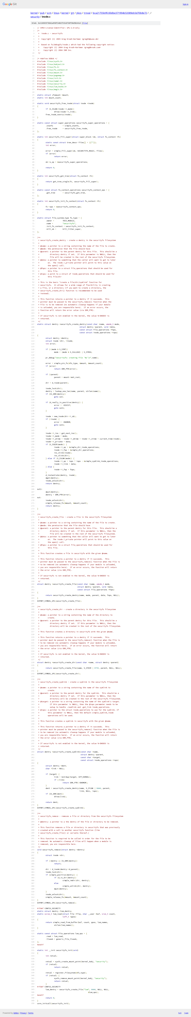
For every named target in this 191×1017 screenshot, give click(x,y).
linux (56, 12)
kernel (34, 12)
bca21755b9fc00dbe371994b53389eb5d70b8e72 (120, 12)
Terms (30, 1013)
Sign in (185, 4)
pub (42, 12)
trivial (87, 12)
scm (49, 12)
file (85, 23)
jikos (79, 12)
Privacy (23, 1013)
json (186, 1013)
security (35, 16)
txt (179, 1013)
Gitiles (16, 1013)
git (72, 12)
